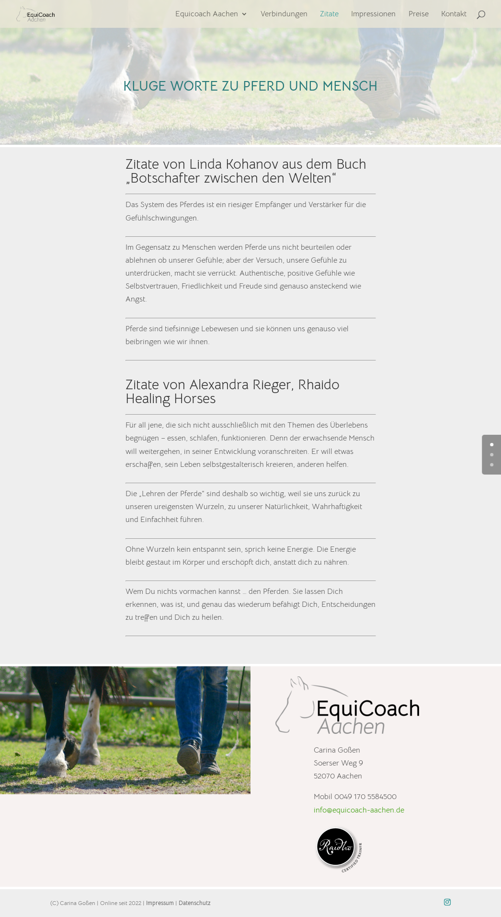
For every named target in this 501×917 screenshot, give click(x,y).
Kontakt (454, 15)
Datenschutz (195, 902)
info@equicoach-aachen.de (359, 810)
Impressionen (373, 15)
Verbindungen (284, 15)
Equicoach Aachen (206, 15)
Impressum (160, 902)
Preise (419, 15)
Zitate (329, 15)
